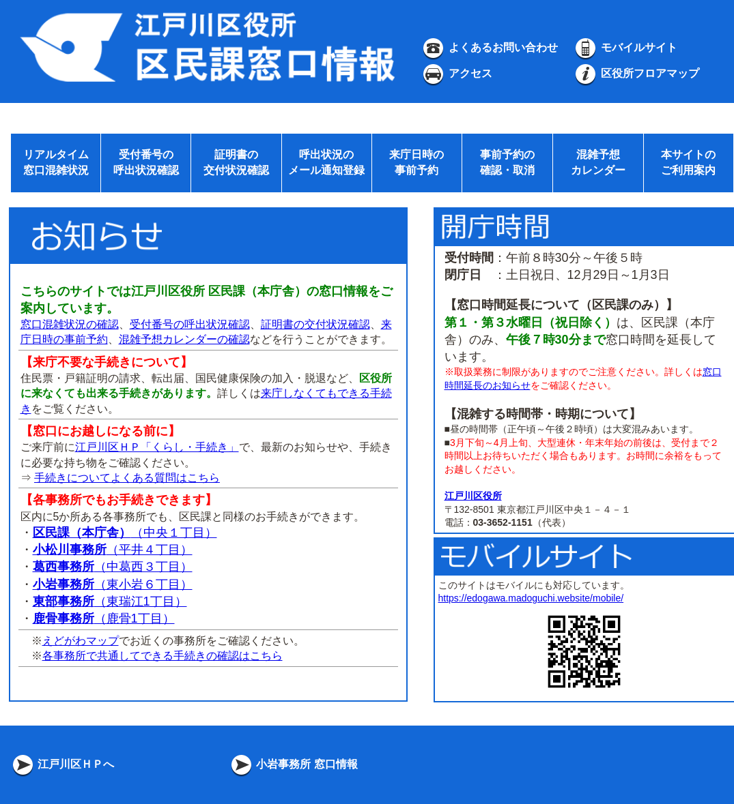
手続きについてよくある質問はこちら (127, 477)
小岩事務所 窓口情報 (293, 764)
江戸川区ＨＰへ (62, 764)
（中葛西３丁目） (113, 567)
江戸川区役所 (473, 495)
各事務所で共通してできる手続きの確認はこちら (162, 655)
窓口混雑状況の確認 (69, 324)
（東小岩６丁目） (113, 584)
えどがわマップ (80, 640)
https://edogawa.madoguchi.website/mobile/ (531, 598)
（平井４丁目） (113, 549)
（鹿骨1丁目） (104, 618)
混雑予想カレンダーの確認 (184, 339)
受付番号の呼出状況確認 (190, 324)
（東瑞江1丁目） (110, 601)
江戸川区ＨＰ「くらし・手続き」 (157, 447)
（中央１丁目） (125, 532)
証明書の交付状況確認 (315, 324)
